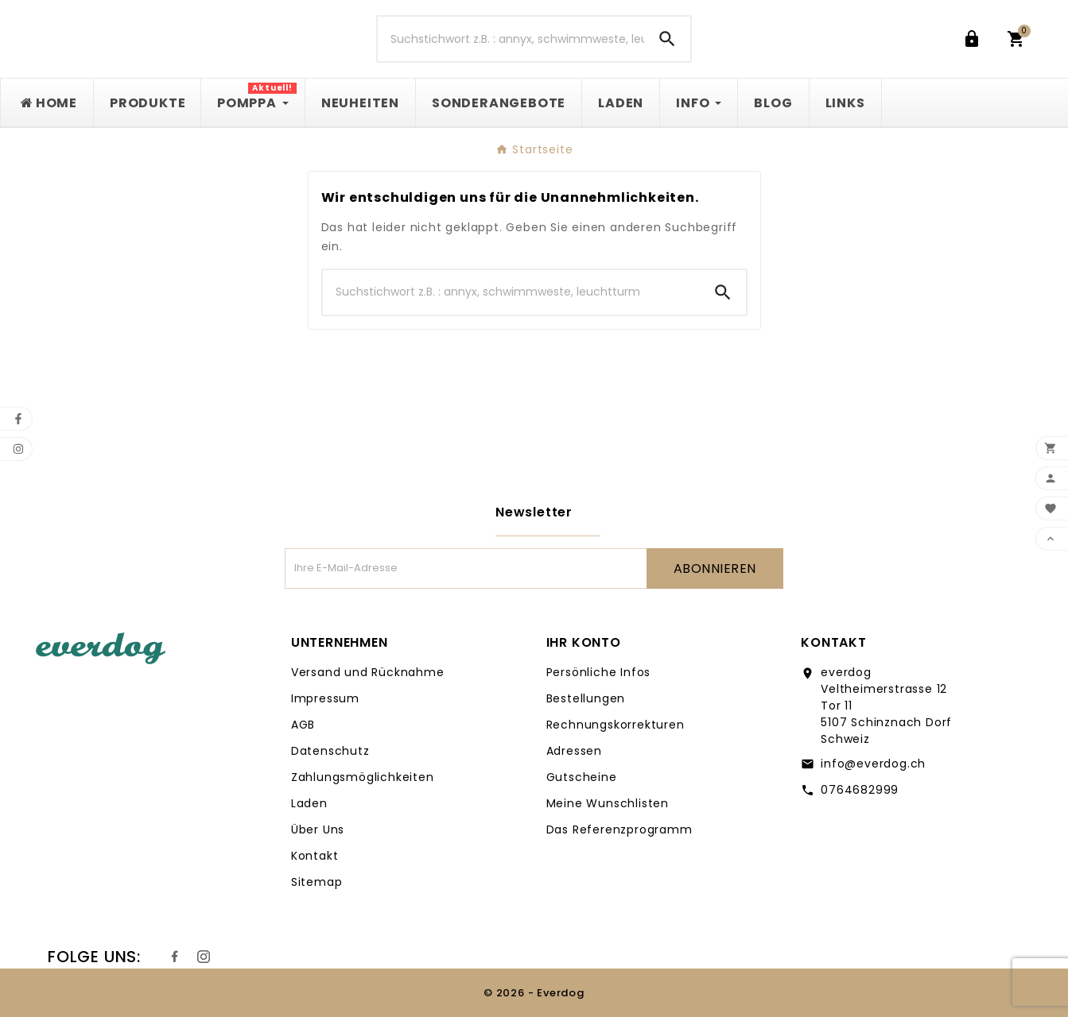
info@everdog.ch (873, 763)
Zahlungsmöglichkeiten (362, 777)
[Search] (667, 39)
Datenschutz (330, 751)
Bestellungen (586, 698)
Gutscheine (581, 777)
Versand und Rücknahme (368, 672)
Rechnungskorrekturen (615, 725)
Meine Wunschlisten (607, 803)
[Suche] (511, 39)
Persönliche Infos (598, 672)
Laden (309, 803)
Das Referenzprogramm (619, 829)
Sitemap (317, 882)
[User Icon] (975, 38)
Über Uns (317, 829)
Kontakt (315, 856)
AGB (303, 725)
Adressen (574, 751)
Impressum (325, 698)
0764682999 (860, 790)
